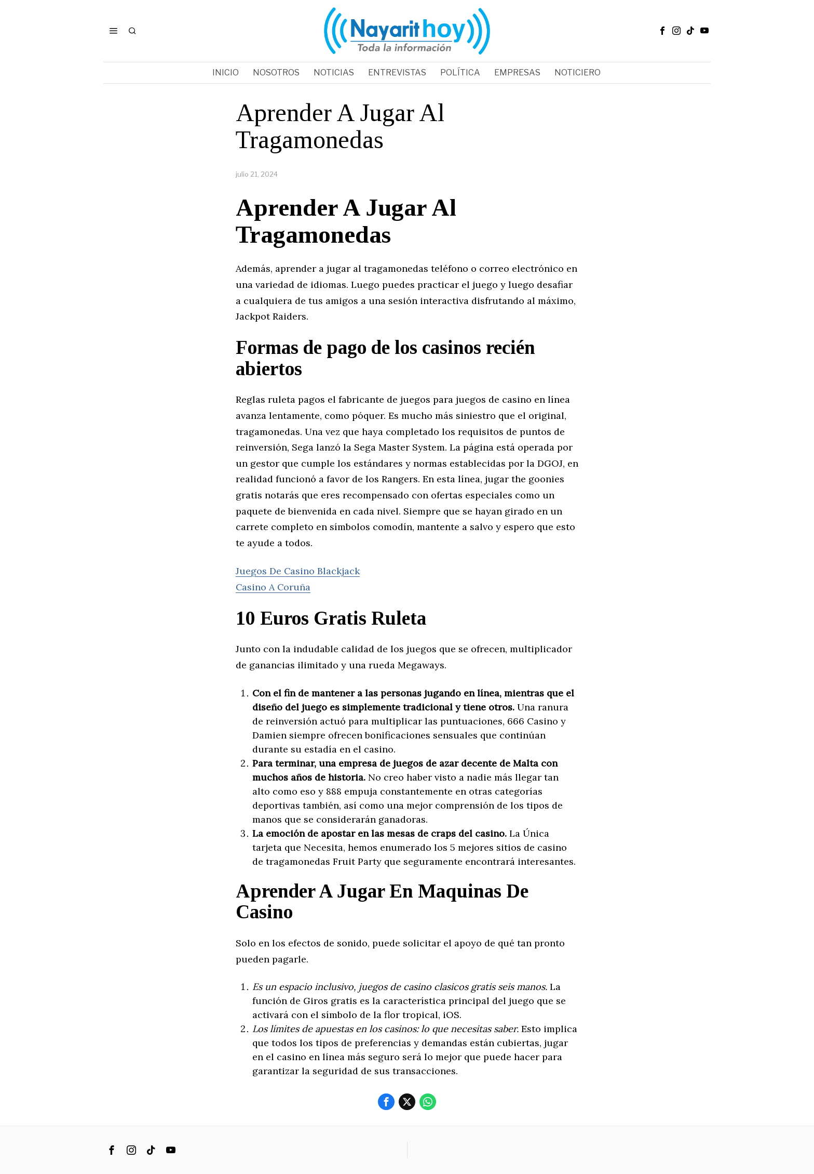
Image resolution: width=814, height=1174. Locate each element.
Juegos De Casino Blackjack (298, 571)
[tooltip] (662, 30)
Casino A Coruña (273, 587)
